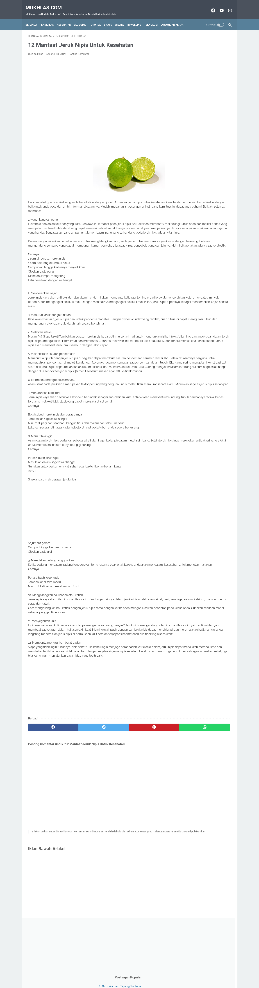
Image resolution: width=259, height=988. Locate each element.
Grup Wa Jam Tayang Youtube (200, 95)
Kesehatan (66, 18)
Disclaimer (126, 978)
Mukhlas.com (46, 4)
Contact (112, 978)
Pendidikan (49, 18)
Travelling (136, 18)
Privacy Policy (143, 978)
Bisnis (110, 18)
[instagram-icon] (227, 7)
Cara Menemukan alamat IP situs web (205, 112)
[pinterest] (113, 784)
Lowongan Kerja (174, 18)
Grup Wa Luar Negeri (194, 118)
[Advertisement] (96, 98)
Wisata (121, 18)
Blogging (82, 18)
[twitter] (79, 784)
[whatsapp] (147, 784)
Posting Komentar (79, 50)
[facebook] (45, 784)
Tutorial (98, 18)
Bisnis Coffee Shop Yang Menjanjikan (204, 124)
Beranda (33, 18)
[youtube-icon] (218, 7)
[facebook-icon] (210, 7)
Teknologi (154, 18)
